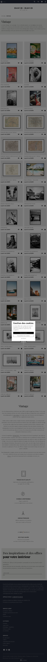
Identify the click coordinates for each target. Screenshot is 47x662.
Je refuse (23, 338)
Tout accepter (23, 333)
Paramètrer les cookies (23, 335)
